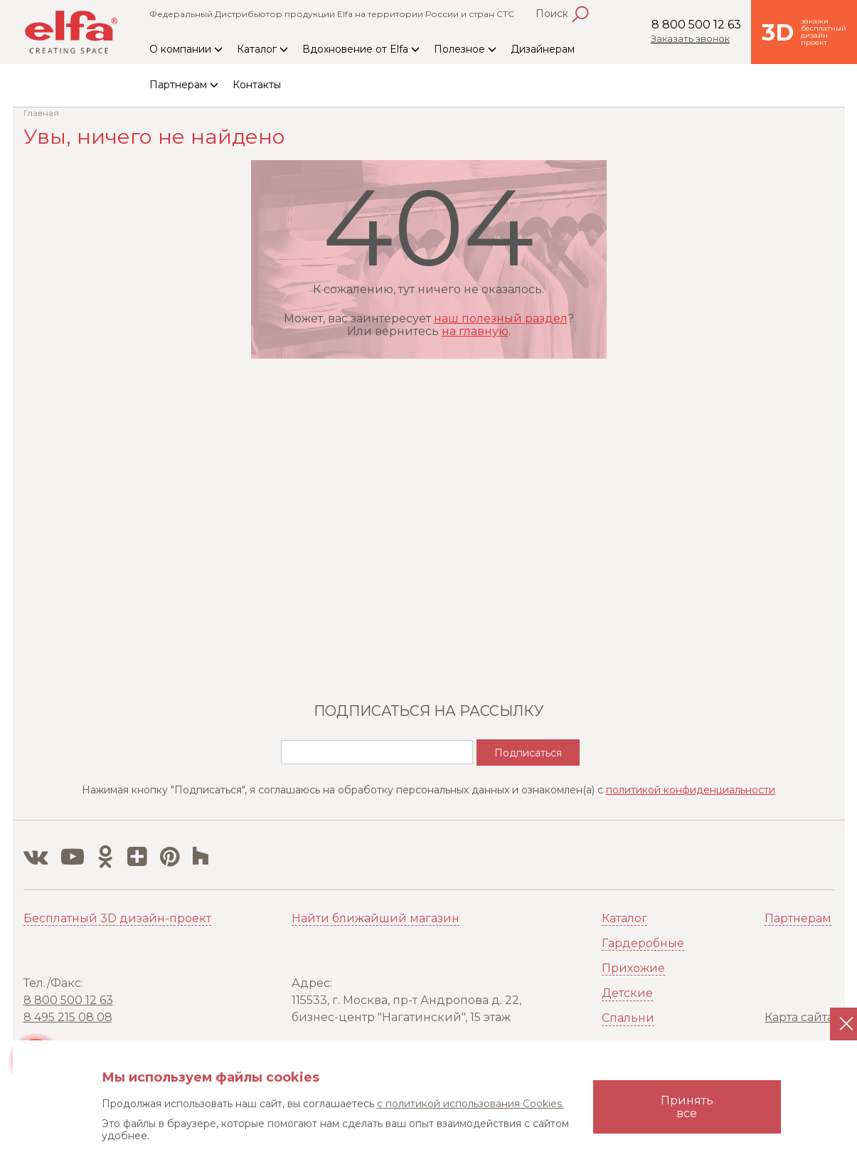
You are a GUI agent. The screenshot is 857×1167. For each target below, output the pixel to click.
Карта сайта (799, 1017)
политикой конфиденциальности (690, 789)
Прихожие (633, 968)
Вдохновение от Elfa (361, 49)
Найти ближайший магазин (375, 918)
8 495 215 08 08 (67, 1017)
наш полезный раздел (501, 318)
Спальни (628, 1018)
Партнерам (183, 84)
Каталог (262, 49)
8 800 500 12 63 (696, 24)
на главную (475, 331)
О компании (186, 49)
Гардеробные (643, 943)
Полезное (465, 49)
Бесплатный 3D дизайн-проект (117, 918)
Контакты (257, 84)
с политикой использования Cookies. (470, 1103)
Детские (627, 993)
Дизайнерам (543, 49)
